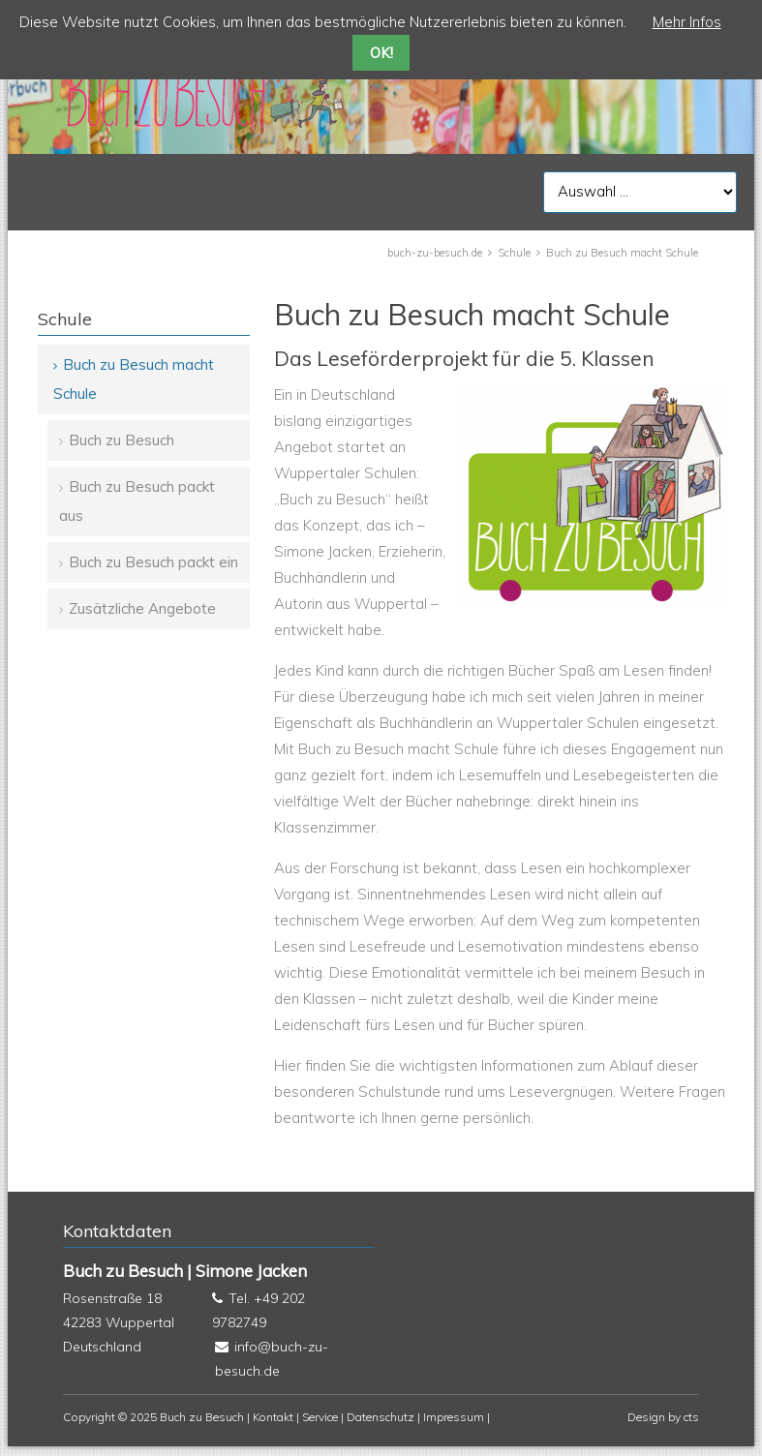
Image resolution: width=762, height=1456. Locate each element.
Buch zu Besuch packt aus (137, 501)
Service (320, 1417)
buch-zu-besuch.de (434, 252)
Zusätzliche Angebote (142, 608)
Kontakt (273, 1417)
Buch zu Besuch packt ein (153, 562)
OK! (381, 53)
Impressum (453, 1417)
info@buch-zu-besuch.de (271, 1359)
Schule (514, 252)
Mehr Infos (687, 22)
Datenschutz (380, 1417)
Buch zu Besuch (121, 440)
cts (691, 1417)
